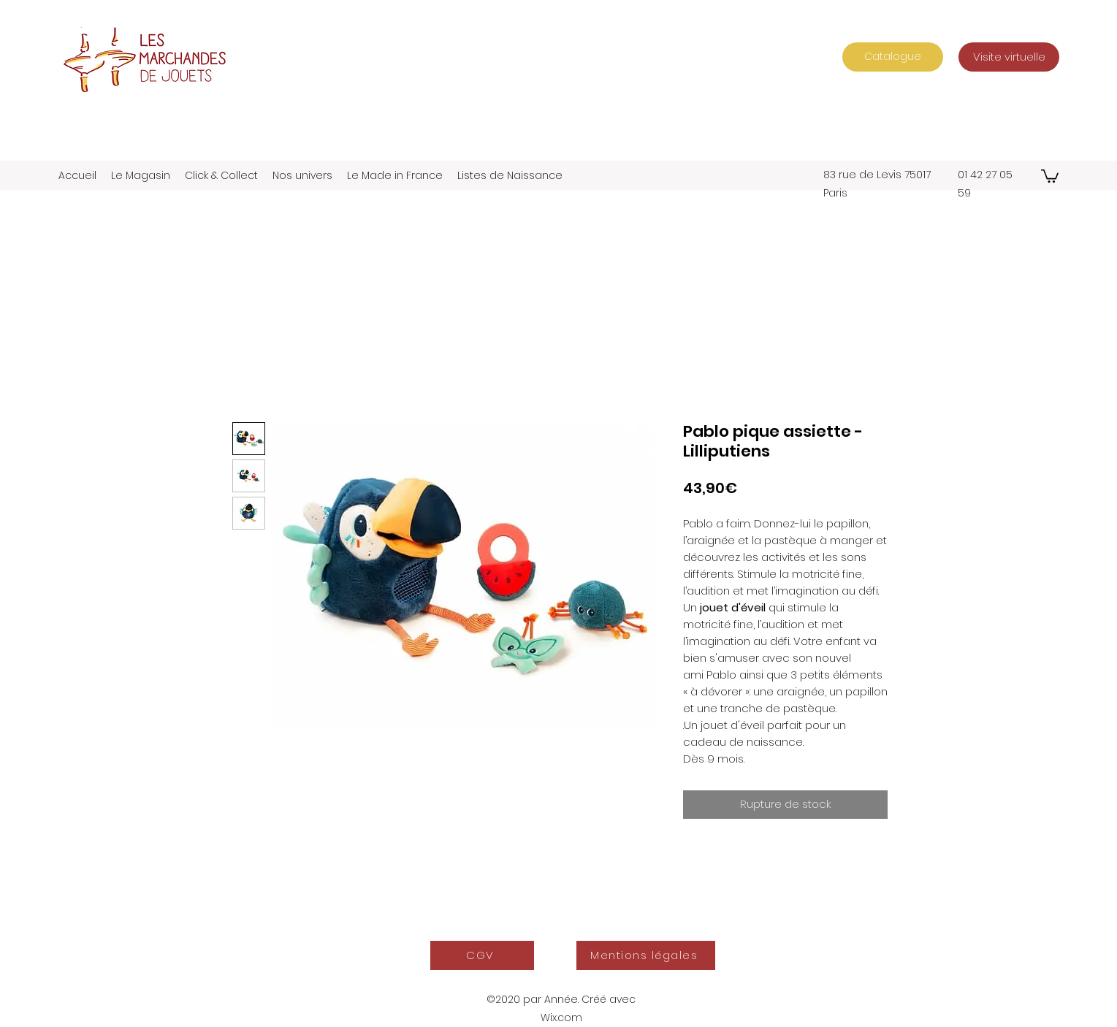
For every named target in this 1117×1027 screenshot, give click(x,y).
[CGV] (482, 955)
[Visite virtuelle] (1008, 57)
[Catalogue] (892, 57)
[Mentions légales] (645, 955)
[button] (1050, 175)
